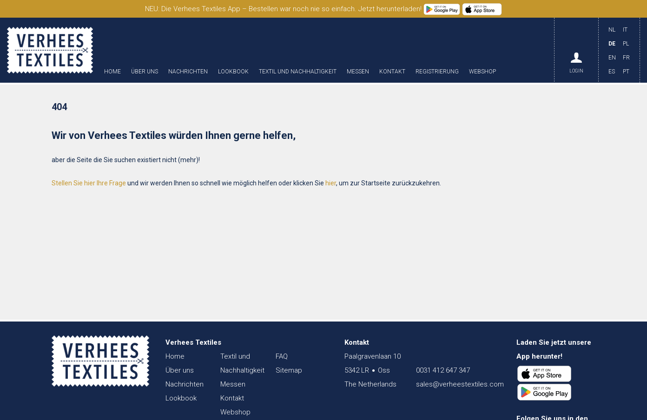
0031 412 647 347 (443, 370)
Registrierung (437, 72)
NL (611, 29)
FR (626, 57)
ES (611, 71)
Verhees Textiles (50, 50)
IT (625, 29)
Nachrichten (188, 72)
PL (626, 43)
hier (330, 183)
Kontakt (392, 72)
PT (626, 71)
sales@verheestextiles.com (460, 384)
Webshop (482, 72)
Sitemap (289, 370)
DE (611, 43)
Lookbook (233, 72)
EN (612, 57)
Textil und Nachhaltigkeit (298, 72)
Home (112, 72)
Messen (358, 72)
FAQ (282, 356)
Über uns (144, 72)
